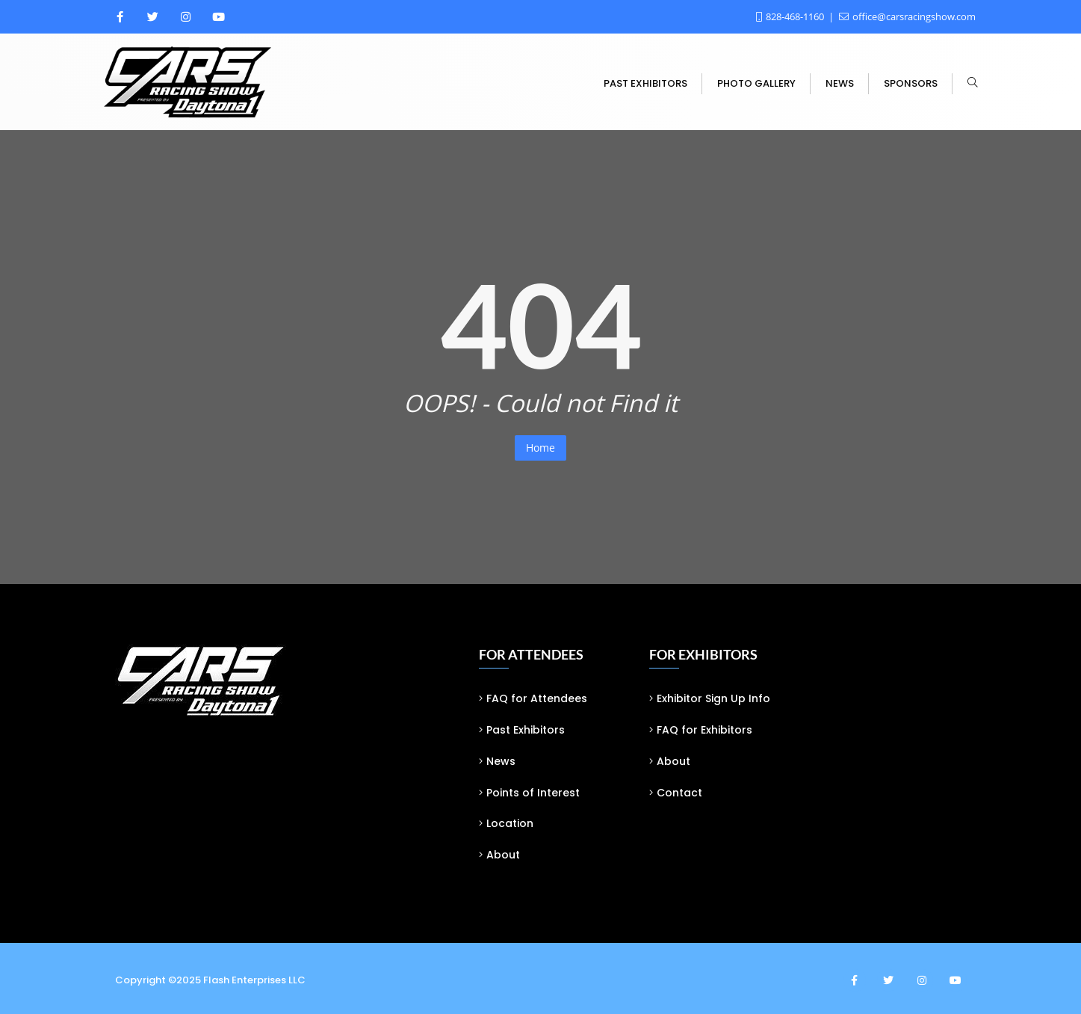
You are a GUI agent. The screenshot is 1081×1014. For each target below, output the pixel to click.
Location (509, 823)
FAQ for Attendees (536, 698)
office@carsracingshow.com (907, 16)
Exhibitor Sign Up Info (713, 698)
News (500, 761)
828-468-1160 (791, 16)
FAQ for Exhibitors (704, 729)
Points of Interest (533, 792)
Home (540, 447)
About (503, 854)
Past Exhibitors (525, 729)
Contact (679, 792)
